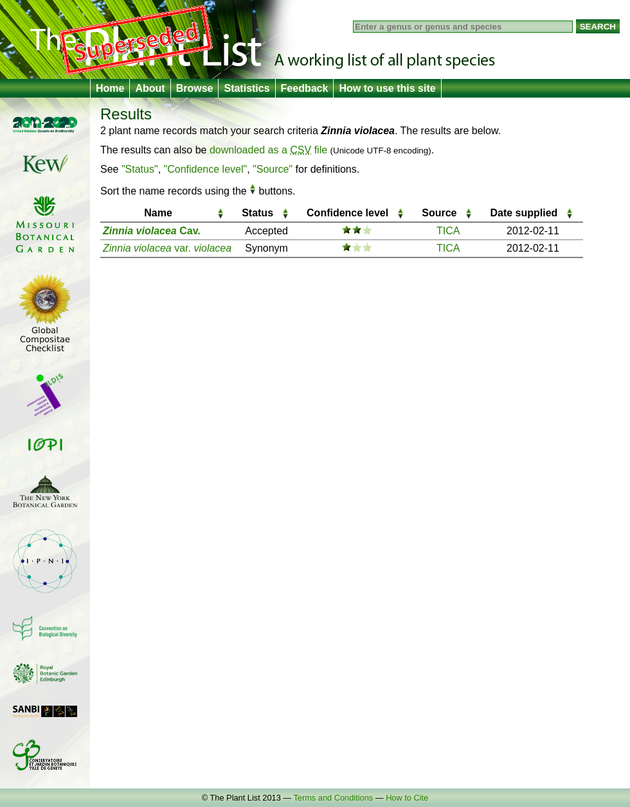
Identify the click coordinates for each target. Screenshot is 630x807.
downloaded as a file (268, 149)
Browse (194, 88)
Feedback (304, 88)
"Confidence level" (206, 169)
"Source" (272, 169)
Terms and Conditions (333, 798)
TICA (448, 230)
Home (110, 88)
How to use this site (387, 88)
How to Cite (407, 798)
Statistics (246, 88)
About (150, 88)
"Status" (140, 169)
